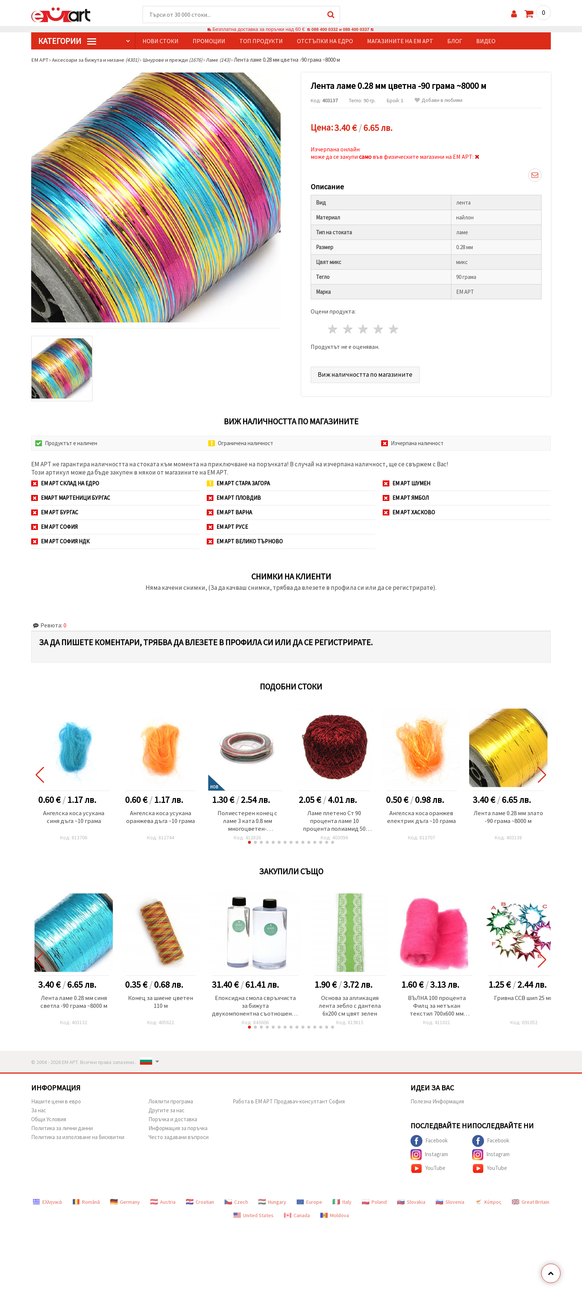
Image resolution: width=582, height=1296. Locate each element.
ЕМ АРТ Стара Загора (238, 483)
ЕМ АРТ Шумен (406, 483)
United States (253, 1218)
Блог (454, 41)
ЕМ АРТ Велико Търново (245, 541)
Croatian (200, 1204)
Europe (309, 1204)
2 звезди (348, 327)
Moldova (334, 1218)
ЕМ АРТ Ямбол (406, 498)
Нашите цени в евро (56, 1103)
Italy (342, 1204)
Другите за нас (166, 1112)
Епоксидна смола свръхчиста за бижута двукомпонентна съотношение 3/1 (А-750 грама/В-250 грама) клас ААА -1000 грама (257, 1008)
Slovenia (450, 1204)
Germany (125, 1204)
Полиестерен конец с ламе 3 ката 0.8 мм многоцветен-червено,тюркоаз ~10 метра (247, 822)
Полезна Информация (437, 1103)
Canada (297, 1218)
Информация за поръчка (177, 1130)
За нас (38, 1112)
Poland (374, 1204)
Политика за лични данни (62, 1130)
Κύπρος (488, 1204)
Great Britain (530, 1204)
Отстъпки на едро (325, 41)
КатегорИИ (67, 41)
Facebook (429, 1143)
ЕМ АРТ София (54, 527)
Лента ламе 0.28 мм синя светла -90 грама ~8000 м (73, 1004)
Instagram (429, 1157)
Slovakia (411, 1204)
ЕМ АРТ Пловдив (234, 498)
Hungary (272, 1204)
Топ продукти (261, 41)
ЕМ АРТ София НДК (60, 541)
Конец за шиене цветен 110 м (160, 1004)
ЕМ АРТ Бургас (54, 512)
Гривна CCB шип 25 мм (527, 1000)
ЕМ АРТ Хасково (409, 512)
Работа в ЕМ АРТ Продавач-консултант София (289, 1103)
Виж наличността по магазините (365, 373)
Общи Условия (48, 1121)
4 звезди (378, 327)
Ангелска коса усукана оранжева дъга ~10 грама (160, 818)
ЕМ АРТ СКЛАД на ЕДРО (65, 483)
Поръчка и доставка (172, 1121)
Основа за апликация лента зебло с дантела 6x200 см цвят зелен (353, 1008)
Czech (236, 1204)
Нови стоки (161, 41)
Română (86, 1204)
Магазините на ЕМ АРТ (400, 41)
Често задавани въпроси (178, 1139)
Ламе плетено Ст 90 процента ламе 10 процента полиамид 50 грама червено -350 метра (334, 822)
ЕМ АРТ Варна (229, 512)
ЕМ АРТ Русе (227, 527)
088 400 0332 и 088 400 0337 (340, 29)
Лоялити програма (170, 1103)
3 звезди (363, 327)
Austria (163, 1204)
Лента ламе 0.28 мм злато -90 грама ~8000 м (508, 818)
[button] (249, 843)
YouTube (428, 1171)
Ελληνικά (47, 1204)
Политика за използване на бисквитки (77, 1139)
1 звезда (333, 327)
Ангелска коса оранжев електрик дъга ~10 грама (421, 818)
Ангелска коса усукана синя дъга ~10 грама (74, 818)
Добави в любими (438, 100)
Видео (486, 41)
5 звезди (393, 327)
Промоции (209, 41)
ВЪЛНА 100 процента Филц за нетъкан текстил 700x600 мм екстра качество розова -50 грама (440, 1008)
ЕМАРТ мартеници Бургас (70, 498)
